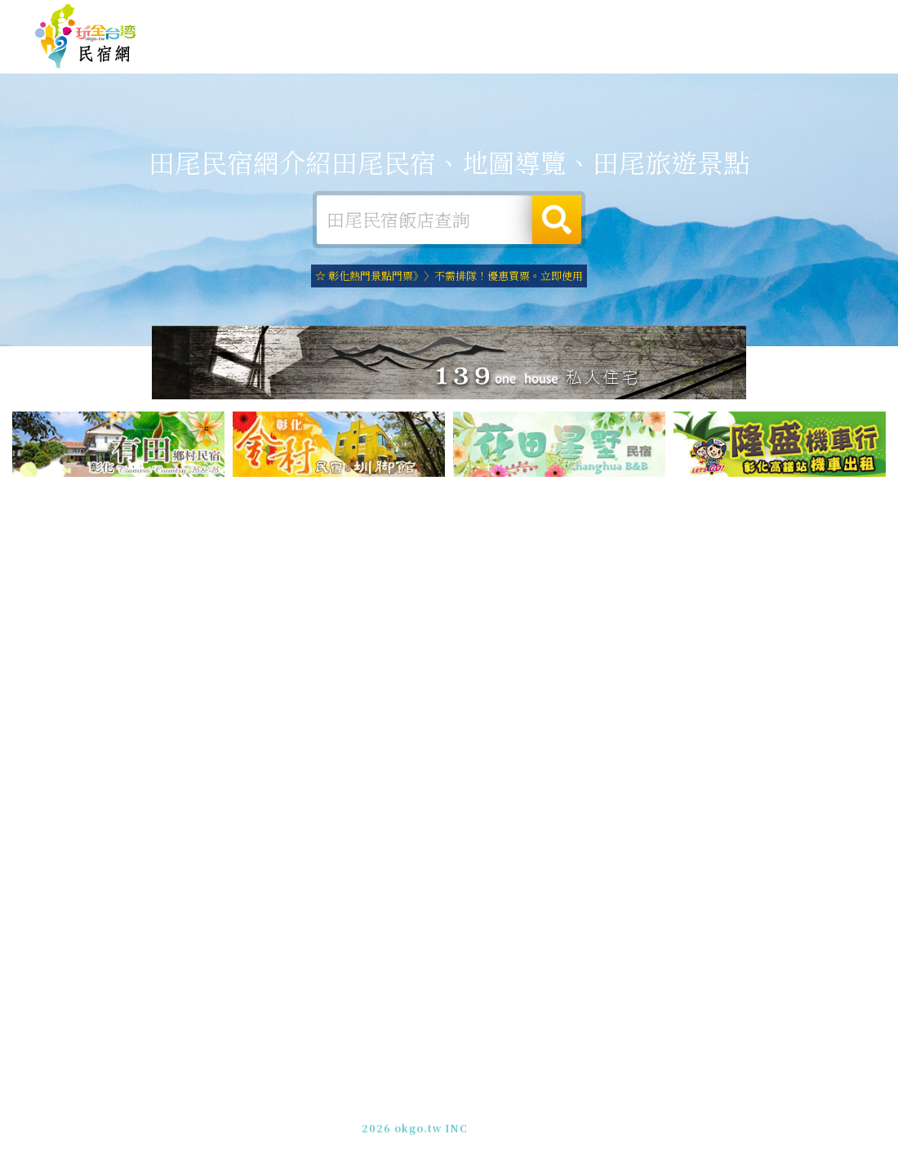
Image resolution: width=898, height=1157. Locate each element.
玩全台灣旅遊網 (546, 18)
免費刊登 (614, 18)
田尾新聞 (702, 60)
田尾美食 (571, 54)
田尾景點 (767, 64)
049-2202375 (622, 1116)
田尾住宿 (375, 50)
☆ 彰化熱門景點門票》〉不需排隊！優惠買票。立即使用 (449, 275)
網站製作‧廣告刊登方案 (705, 18)
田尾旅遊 (506, 52)
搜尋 (556, 219)
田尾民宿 (86, 36)
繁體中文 (819, 16)
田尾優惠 (637, 57)
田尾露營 (441, 51)
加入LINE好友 (702, 1116)
